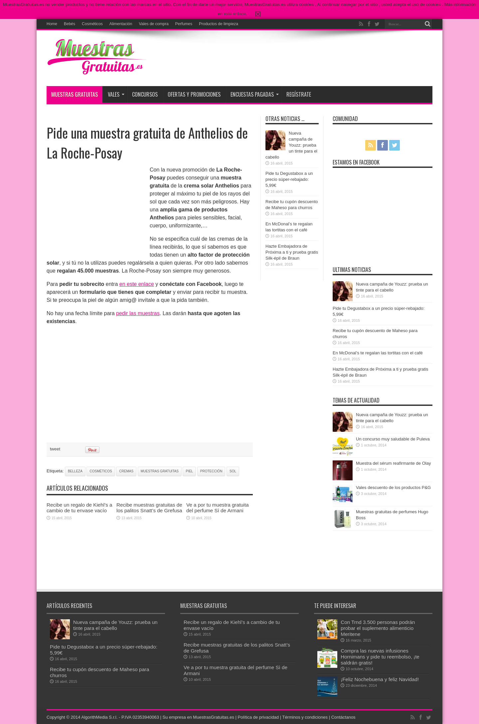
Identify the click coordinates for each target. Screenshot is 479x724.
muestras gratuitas (160, 471)
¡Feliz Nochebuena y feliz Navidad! (380, 679)
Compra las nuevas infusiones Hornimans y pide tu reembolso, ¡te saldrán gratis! (380, 656)
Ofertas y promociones (194, 94)
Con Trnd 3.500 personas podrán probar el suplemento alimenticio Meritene (378, 628)
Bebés (69, 24)
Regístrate (298, 94)
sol (233, 471)
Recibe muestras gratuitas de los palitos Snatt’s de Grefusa (149, 507)
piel (189, 471)
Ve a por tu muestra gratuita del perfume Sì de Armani (217, 507)
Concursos (145, 94)
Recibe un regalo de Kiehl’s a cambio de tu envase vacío (79, 507)
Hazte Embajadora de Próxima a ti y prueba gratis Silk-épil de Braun (291, 252)
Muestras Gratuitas (74, 94)
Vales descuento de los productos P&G (393, 487)
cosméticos (100, 471)
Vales (116, 94)
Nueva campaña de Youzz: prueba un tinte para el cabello (291, 145)
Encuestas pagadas (255, 94)
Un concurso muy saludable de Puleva (393, 438)
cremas (126, 471)
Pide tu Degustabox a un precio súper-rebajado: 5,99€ (289, 179)
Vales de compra (153, 24)
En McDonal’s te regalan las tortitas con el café (378, 352)
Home (52, 24)
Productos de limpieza (218, 24)
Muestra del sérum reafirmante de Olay (393, 463)
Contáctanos (343, 717)
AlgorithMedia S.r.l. (99, 717)
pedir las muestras (138, 313)
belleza (75, 471)
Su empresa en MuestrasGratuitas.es (198, 717)
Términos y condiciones (305, 717)
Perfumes (183, 24)
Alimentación (120, 24)
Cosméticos (92, 24)
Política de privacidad (258, 717)
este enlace (235, 13)
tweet (55, 448)
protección (211, 471)
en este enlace (136, 284)
